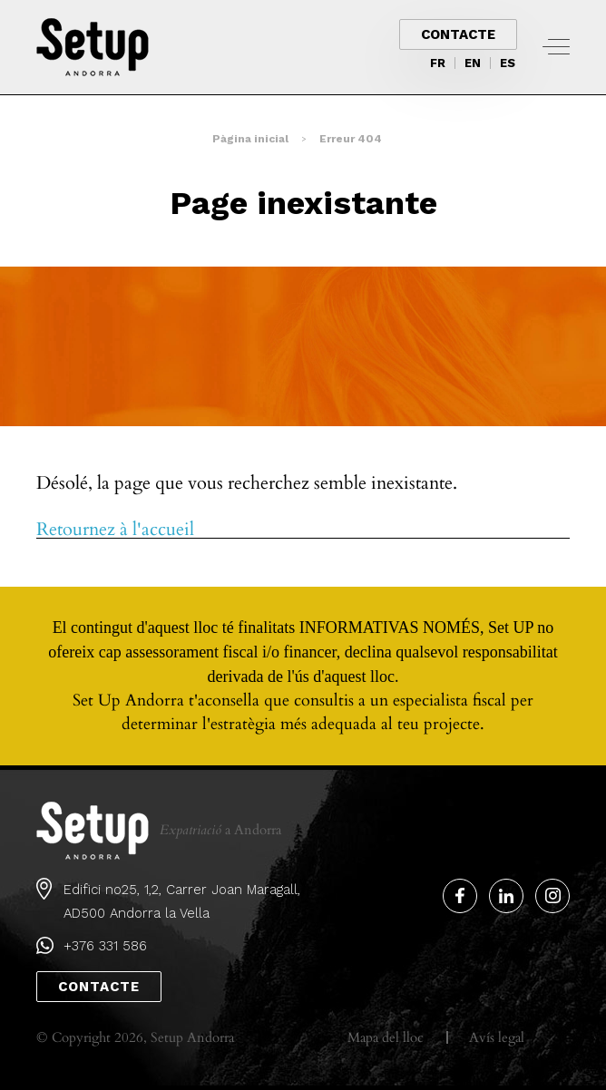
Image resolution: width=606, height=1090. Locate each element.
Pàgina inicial (250, 138)
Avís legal (496, 1037)
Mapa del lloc (385, 1037)
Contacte (458, 34)
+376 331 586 (105, 946)
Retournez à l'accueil (115, 529)
